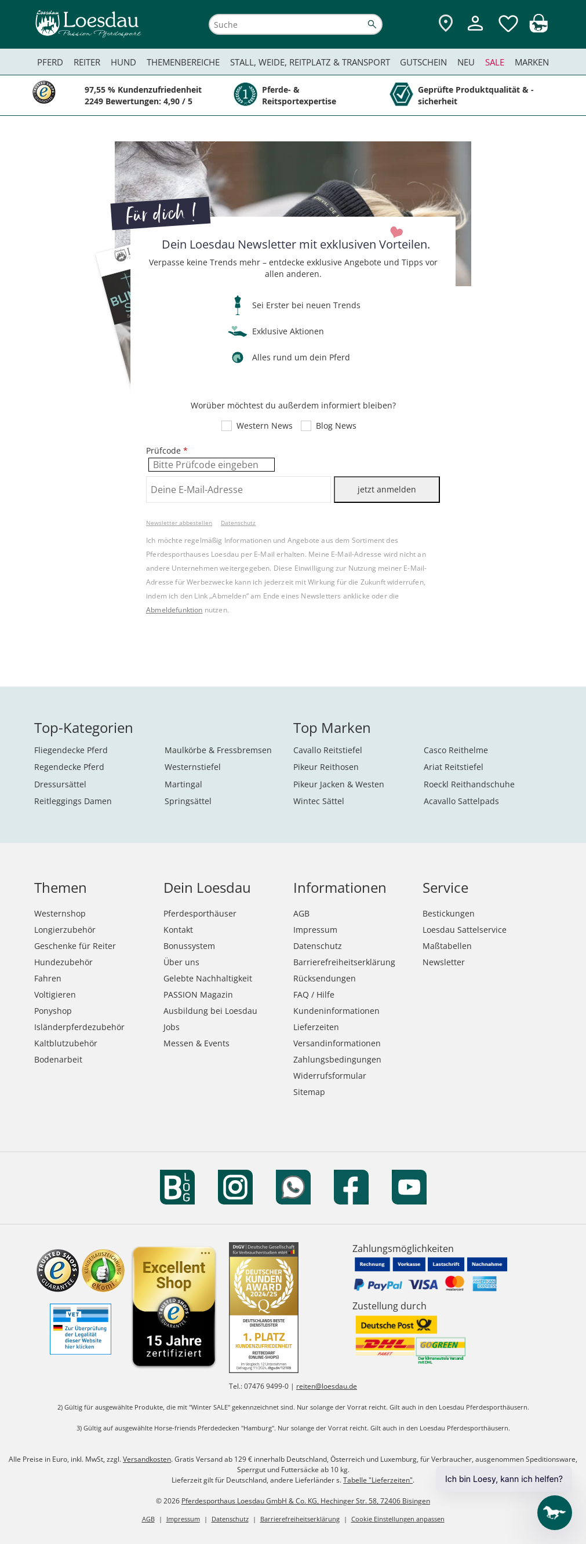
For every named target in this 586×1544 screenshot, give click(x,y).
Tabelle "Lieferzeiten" (378, 1480)
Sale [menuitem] (494, 62)
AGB (301, 913)
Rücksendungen (324, 978)
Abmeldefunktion (174, 610)
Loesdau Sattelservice (465, 929)
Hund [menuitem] (123, 62)
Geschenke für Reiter (75, 945)
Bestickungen (449, 913)
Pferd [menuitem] (50, 62)
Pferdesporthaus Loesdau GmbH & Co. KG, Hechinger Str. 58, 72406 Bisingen (305, 1501)
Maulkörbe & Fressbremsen (218, 749)
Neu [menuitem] (466, 62)
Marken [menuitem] (532, 62)
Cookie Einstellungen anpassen (398, 1518)
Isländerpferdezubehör (79, 1026)
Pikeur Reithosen (326, 766)
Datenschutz (238, 523)
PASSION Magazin (198, 994)
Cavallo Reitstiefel (327, 749)
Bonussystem (189, 945)
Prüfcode (167, 450)
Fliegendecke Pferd (71, 749)
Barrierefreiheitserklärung (344, 962)
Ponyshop (53, 1010)
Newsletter (444, 962)
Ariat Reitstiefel (453, 766)
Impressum (315, 929)
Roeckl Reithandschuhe (469, 784)
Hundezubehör (63, 962)
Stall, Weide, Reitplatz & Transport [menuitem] (310, 62)
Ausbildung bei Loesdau (210, 1010)
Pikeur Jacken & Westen (338, 784)
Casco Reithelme (456, 749)
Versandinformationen (337, 1043)
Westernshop (60, 913)
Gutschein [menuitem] (423, 62)
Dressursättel (60, 784)
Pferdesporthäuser (199, 913)
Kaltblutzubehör (65, 1043)
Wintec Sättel (318, 800)
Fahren (47, 978)
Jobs (171, 1026)
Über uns (181, 962)
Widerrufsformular (329, 1075)
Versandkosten (147, 1459)
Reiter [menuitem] (87, 62)
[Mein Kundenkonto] (475, 32)
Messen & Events (196, 1043)
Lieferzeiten (316, 1026)
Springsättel (188, 800)
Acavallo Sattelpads (461, 800)
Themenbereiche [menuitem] (183, 62)
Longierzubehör (65, 929)
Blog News (336, 426)
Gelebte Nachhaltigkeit (207, 978)
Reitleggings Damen (73, 800)
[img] (538, 29)
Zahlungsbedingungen (337, 1059)
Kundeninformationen (336, 1010)
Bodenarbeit (58, 1059)
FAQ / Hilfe (313, 994)
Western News (264, 426)
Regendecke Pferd (69, 766)
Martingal (183, 784)
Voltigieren (55, 994)
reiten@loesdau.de (326, 1386)
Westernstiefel (193, 766)
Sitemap (309, 1091)
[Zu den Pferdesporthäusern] (445, 24)
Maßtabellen (447, 945)
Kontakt (178, 929)
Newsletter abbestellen (179, 523)
